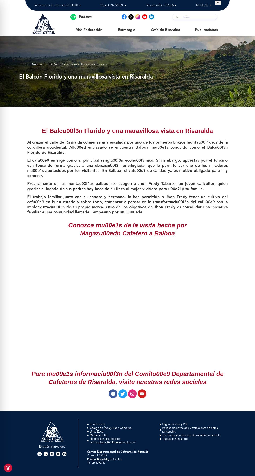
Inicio (25, 64)
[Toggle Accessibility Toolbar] (8, 467)
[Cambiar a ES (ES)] (218, 3)
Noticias (37, 64)
